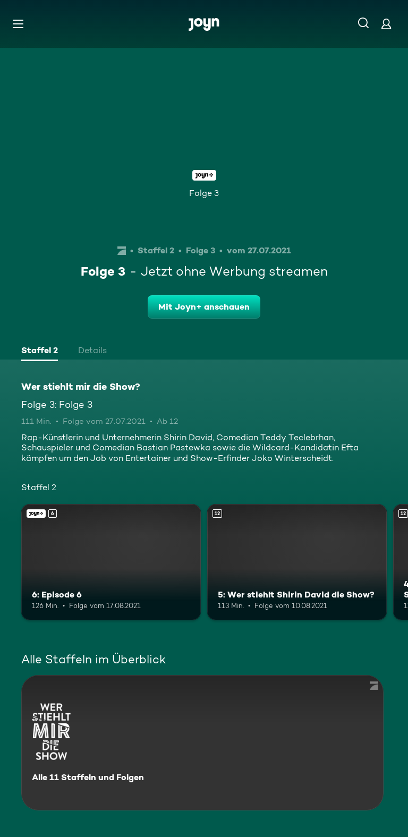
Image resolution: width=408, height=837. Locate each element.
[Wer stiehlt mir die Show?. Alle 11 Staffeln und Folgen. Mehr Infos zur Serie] (202, 742)
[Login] (386, 23)
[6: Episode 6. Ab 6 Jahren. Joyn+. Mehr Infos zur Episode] (111, 562)
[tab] (39, 351)
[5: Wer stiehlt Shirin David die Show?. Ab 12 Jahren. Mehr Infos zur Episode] (297, 562)
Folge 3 (204, 193)
